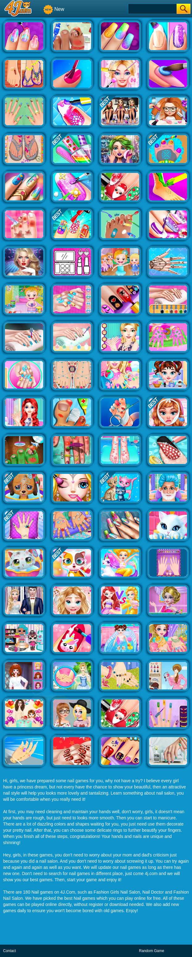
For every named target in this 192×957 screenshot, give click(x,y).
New (53, 9)
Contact (9, 951)
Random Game (151, 951)
